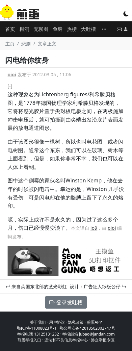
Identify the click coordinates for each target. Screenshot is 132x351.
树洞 (24, 29)
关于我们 (38, 322)
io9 (94, 228)
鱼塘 (58, 29)
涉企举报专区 (103, 340)
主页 (9, 43)
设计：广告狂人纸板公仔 (98, 286)
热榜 (72, 29)
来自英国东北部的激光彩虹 (36, 286)
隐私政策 (76, 322)
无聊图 (41, 29)
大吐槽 (88, 29)
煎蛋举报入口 (29, 340)
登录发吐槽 (65, 302)
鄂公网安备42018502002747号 (87, 328)
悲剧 (26, 43)
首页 (10, 29)
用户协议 (57, 322)
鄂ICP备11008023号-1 (37, 328)
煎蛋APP (94, 322)
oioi (12, 74)
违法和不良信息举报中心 (66, 340)
